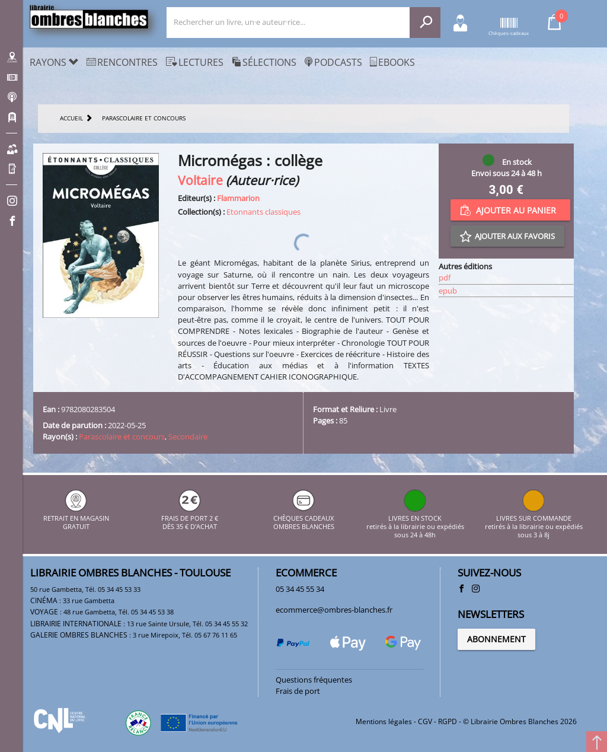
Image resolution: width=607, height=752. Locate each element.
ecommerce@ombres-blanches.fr (334, 609)
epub (448, 290)
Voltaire (200, 180)
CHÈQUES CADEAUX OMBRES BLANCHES (303, 518)
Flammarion (238, 198)
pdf (445, 277)
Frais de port (298, 691)
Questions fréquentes (314, 679)
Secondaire (187, 436)
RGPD (447, 721)
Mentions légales (384, 721)
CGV (425, 721)
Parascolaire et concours (122, 436)
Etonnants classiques (263, 211)
